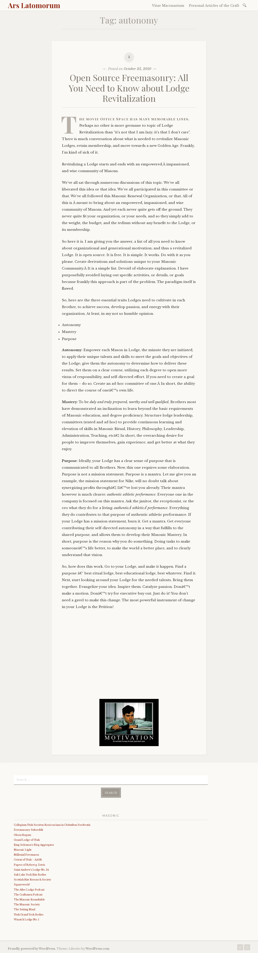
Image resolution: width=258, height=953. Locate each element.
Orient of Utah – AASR (28, 859)
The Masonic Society (27, 904)
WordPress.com (97, 948)
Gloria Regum (22, 834)
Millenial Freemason (26, 854)
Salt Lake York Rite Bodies (30, 874)
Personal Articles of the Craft (214, 6)
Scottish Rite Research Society (32, 879)
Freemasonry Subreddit (28, 829)
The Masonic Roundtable (29, 899)
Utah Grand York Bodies (28, 914)
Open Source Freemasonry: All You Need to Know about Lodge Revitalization (129, 88)
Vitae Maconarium (168, 6)
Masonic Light (22, 849)
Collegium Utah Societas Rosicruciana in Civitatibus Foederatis (52, 824)
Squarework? (22, 884)
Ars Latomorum (34, 5)
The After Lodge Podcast (29, 889)
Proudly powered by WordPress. (32, 948)
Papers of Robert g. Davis (29, 864)
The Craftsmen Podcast (28, 894)
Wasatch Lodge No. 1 (26, 919)
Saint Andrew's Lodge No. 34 (31, 869)
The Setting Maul (24, 909)
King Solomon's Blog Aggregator (34, 844)
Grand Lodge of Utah (27, 839)
